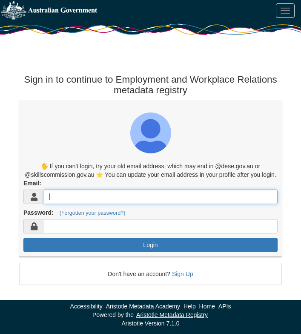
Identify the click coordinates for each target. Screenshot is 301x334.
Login (150, 245)
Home (207, 306)
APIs (224, 306)
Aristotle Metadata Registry (172, 314)
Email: (32, 183)
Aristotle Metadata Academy (143, 306)
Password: (38, 212)
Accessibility (86, 306)
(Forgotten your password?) (93, 213)
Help (189, 306)
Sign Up (182, 274)
